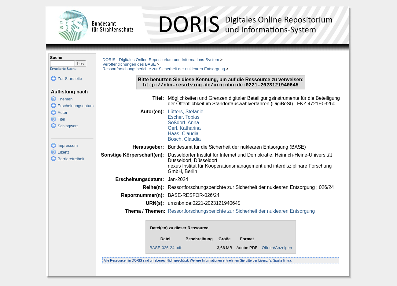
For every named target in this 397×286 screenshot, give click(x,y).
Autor (63, 112)
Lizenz (64, 152)
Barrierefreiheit (71, 159)
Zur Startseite (70, 78)
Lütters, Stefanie (186, 112)
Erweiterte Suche (63, 69)
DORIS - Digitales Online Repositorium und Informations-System (160, 59)
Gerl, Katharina (184, 129)
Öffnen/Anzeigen (277, 249)
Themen (65, 99)
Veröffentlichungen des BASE (129, 64)
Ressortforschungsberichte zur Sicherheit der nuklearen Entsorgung (163, 69)
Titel (61, 119)
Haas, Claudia (183, 134)
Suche (56, 57)
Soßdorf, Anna (183, 123)
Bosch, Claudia (184, 140)
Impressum (68, 145)
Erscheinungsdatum (76, 105)
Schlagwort (68, 126)
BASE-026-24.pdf (165, 249)
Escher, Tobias (184, 118)
